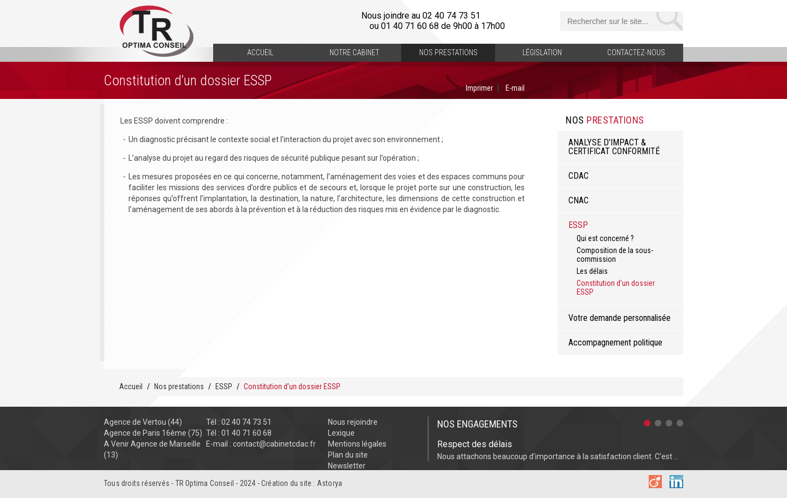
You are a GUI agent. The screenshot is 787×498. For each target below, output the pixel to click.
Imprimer (479, 88)
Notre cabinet (354, 52)
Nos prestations (448, 52)
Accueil (260, 52)
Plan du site (348, 454)
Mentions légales (357, 444)
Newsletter (347, 465)
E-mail (515, 88)
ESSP (578, 225)
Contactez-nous (636, 52)
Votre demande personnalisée (619, 318)
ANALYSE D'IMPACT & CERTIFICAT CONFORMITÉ (614, 146)
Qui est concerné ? (605, 238)
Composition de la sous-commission (615, 254)
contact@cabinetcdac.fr (274, 444)
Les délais (592, 271)
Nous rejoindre (353, 422)
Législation (542, 52)
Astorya (329, 483)
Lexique (341, 433)
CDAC (578, 176)
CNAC (578, 200)
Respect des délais (474, 444)
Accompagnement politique (615, 342)
